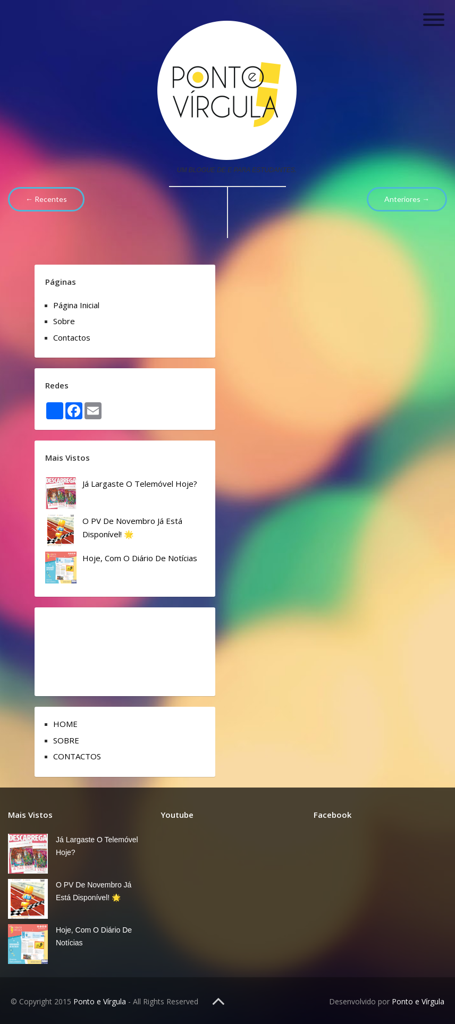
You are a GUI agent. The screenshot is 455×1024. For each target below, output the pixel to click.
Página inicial (76, 305)
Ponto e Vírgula (99, 1001)
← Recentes (46, 199)
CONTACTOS (77, 756)
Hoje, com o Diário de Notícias (139, 558)
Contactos (71, 337)
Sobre (64, 321)
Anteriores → (406, 199)
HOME (65, 723)
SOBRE (66, 740)
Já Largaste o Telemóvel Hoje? (139, 483)
